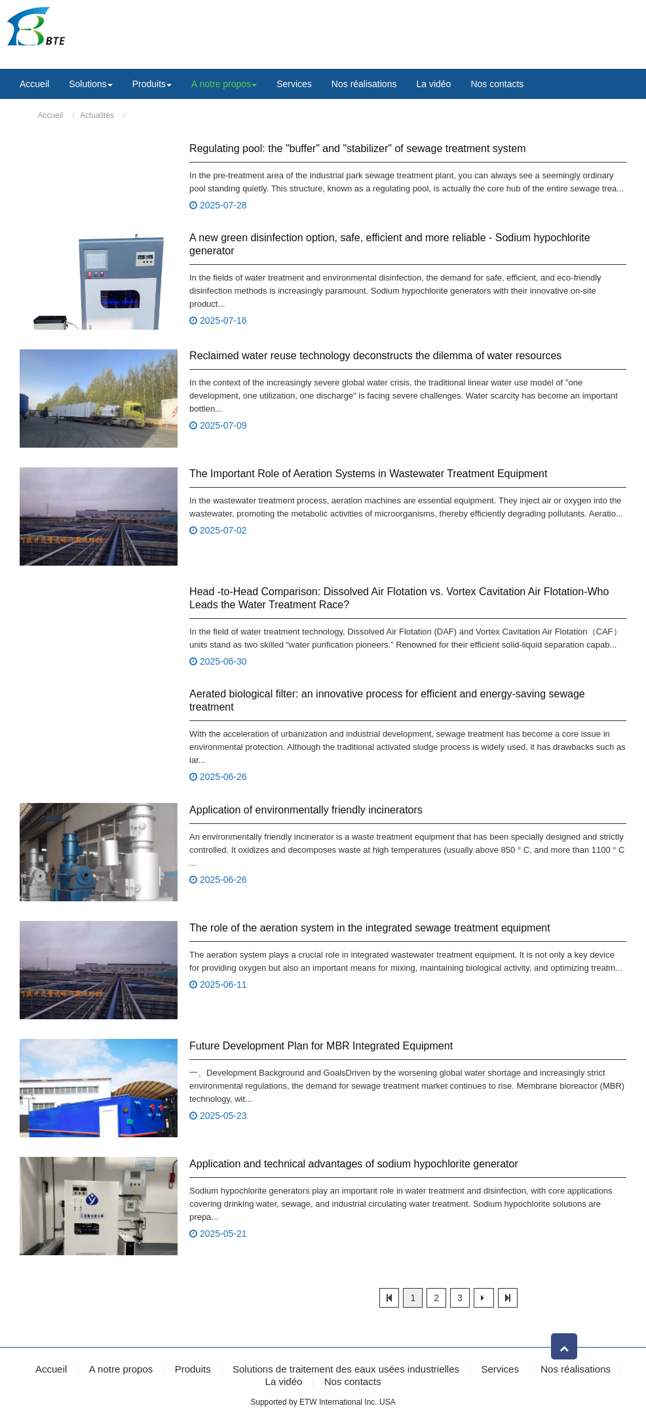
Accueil (34, 84)
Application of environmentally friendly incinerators (306, 809)
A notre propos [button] (224, 84)
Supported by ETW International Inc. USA (322, 1401)
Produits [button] (152, 84)
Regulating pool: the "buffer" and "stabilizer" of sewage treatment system (357, 148)
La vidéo (433, 84)
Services (294, 84)
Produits (193, 1369)
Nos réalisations (364, 84)
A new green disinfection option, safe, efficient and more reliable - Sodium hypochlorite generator (389, 244)
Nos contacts (496, 84)
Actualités (97, 115)
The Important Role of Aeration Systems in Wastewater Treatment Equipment (368, 473)
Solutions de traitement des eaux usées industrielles (346, 1369)
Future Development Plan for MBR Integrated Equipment (321, 1045)
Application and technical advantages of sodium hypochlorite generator (353, 1163)
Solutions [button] (91, 84)
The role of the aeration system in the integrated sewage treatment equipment (369, 927)
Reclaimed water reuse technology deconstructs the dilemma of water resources (375, 355)
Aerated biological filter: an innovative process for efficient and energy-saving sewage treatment (387, 700)
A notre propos (121, 1369)
